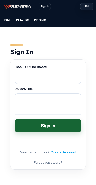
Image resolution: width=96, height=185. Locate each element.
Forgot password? (48, 162)
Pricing (40, 20)
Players (22, 20)
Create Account (63, 152)
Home (7, 20)
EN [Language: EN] (87, 6)
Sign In (44, 6)
